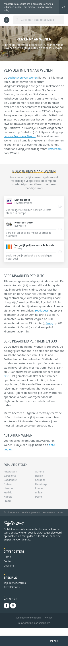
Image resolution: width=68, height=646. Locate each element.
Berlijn (39, 475)
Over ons (9, 565)
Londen (39, 488)
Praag (49, 323)
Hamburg (41, 484)
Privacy (48, 617)
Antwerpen (10, 471)
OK (63, 6)
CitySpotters (11, 512)
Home (7, 557)
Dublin (8, 484)
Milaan (39, 492)
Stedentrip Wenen (31, 512)
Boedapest (41, 310)
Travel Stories (12, 587)
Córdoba (40, 480)
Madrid (8, 492)
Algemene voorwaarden (28, 617)
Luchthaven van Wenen (23, 77)
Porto (38, 496)
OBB (6, 376)
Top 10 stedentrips (15, 583)
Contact (8, 561)
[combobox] (38, 19)
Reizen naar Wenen (53, 512)
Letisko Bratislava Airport (20, 136)
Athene (39, 471)
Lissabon (9, 488)
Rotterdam (55, 149)
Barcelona (10, 475)
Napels (8, 496)
